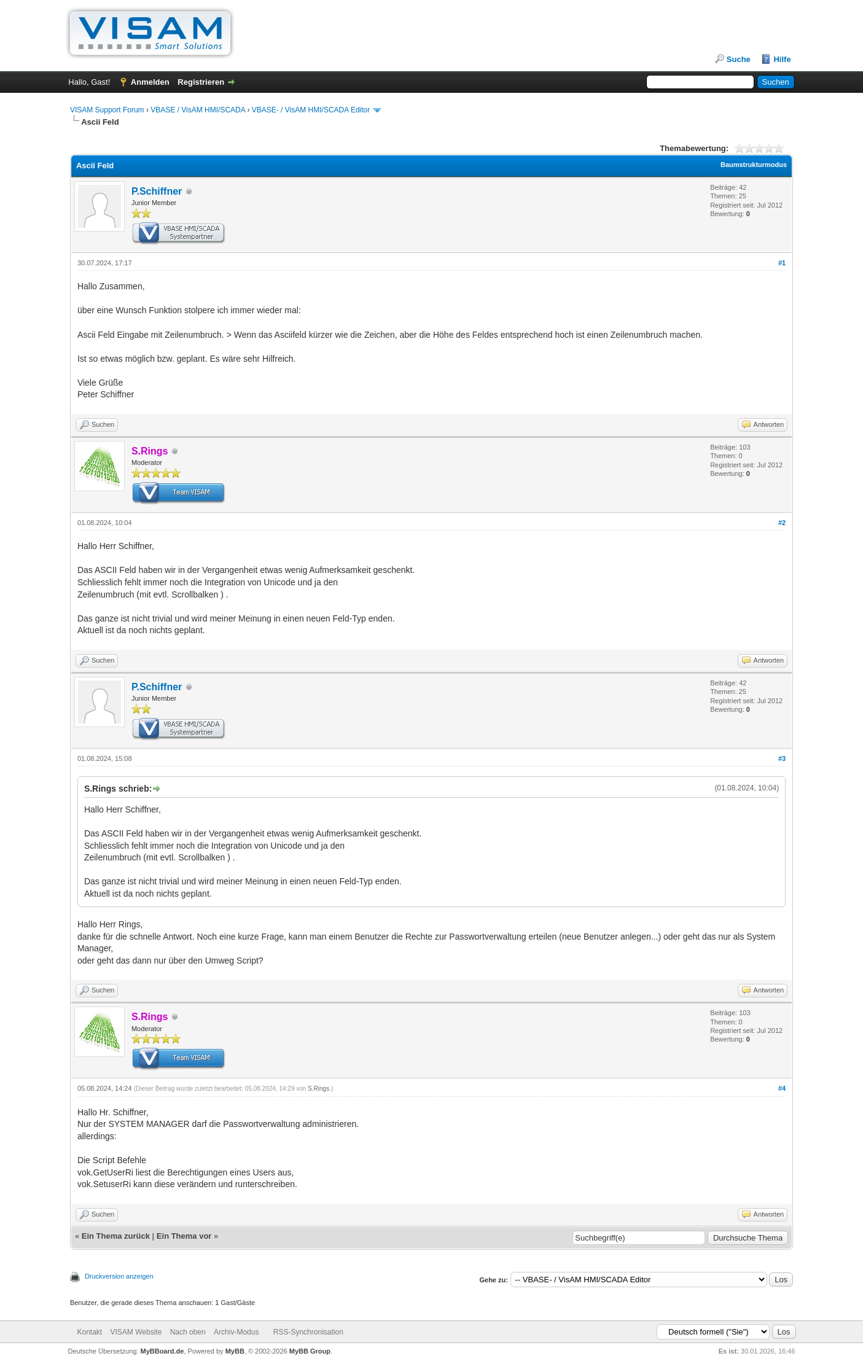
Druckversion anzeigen (119, 1276)
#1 (782, 263)
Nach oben (188, 1332)
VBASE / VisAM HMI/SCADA (197, 110)
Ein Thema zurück (116, 1236)
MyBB (234, 1351)
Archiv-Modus (236, 1332)
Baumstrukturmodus (753, 164)
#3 (782, 758)
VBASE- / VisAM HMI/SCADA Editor (311, 110)
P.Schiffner (156, 191)
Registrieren (201, 82)
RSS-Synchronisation (308, 1332)
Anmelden (150, 82)
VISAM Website (136, 1332)
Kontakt (89, 1332)
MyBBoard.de (162, 1351)
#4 (782, 1088)
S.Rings (318, 1088)
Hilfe (782, 59)
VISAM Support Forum (107, 110)
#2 (782, 522)
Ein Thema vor (184, 1236)
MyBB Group (309, 1351)
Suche (739, 59)
